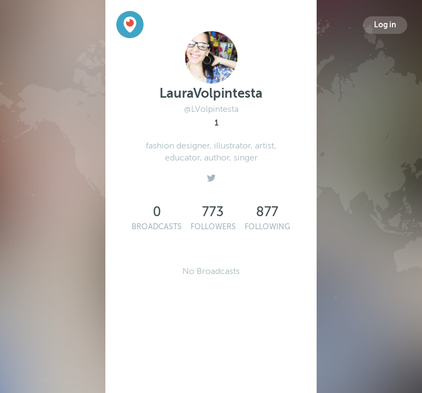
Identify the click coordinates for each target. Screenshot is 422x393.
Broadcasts (157, 227)
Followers (213, 227)
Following (267, 227)
